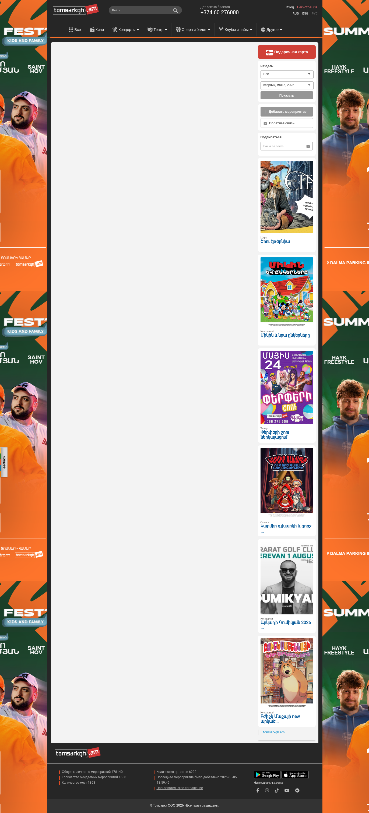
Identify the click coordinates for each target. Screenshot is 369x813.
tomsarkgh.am (274, 732)
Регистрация (307, 7)
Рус (315, 13)
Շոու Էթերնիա (275, 241)
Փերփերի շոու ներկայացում (275, 435)
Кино (100, 29)
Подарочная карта (286, 52)
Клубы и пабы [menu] (238, 29)
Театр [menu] (160, 29)
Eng (305, 13)
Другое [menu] (274, 29)
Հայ (296, 13)
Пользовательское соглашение (180, 788)
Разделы (267, 66)
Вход (290, 7)
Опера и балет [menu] (196, 29)
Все (78, 29)
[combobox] (287, 74)
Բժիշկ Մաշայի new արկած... (280, 719)
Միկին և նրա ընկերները (285, 335)
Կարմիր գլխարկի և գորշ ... (286, 528)
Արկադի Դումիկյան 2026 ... (286, 625)
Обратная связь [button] (279, 123)
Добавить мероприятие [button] (285, 112)
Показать (286, 95)
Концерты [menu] (128, 29)
